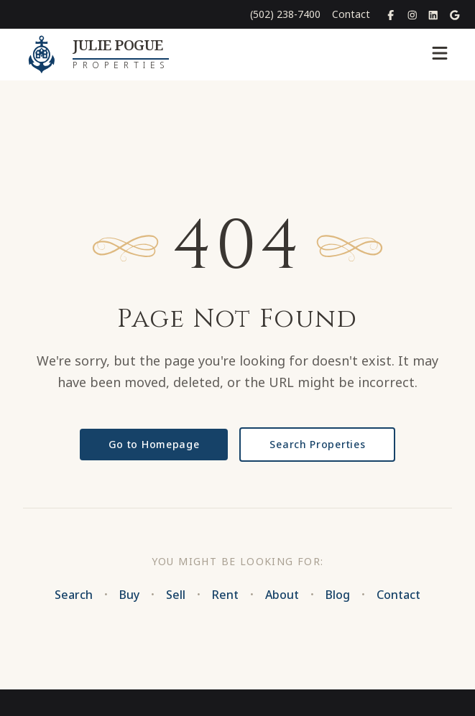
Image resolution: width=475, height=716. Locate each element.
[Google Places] (455, 14)
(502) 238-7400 (285, 14)
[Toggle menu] (439, 54)
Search (74, 595)
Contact (351, 14)
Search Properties (317, 444)
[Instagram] (412, 14)
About (282, 595)
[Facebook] (391, 14)
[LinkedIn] (433, 14)
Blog (338, 595)
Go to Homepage (154, 444)
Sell (175, 595)
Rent (225, 595)
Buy (129, 595)
